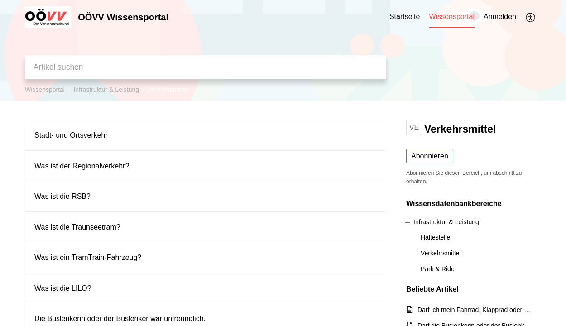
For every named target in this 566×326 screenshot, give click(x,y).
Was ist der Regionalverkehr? (81, 166)
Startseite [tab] (404, 16)
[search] (205, 67)
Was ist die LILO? (62, 288)
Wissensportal (45, 89)
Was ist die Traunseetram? (77, 227)
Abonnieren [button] (429, 156)
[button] (531, 17)
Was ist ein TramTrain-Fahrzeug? (87, 257)
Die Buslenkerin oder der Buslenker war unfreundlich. (120, 318)
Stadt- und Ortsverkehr (71, 135)
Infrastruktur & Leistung (106, 89)
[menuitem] (500, 17)
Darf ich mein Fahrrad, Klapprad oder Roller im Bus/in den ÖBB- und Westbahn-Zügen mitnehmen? (474, 309)
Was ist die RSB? (62, 196)
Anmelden (500, 16)
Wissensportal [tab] (451, 16)
